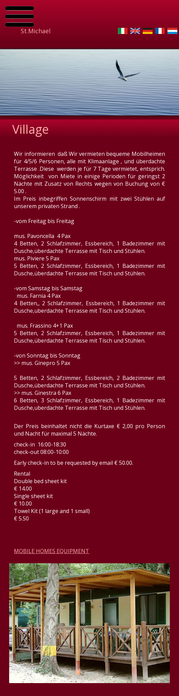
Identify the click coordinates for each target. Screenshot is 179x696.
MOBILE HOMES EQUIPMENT (51, 551)
